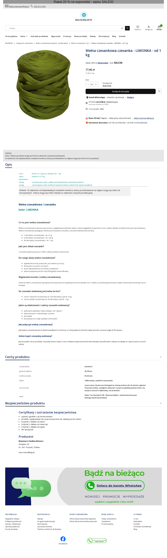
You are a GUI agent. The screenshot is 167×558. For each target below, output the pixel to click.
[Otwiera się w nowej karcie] (97, 540)
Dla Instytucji (42, 524)
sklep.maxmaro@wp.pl (19, 6)
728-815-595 (40, 6)
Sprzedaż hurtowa (44, 526)
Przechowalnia (107, 524)
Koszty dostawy (11, 529)
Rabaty (40, 519)
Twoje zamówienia (109, 519)
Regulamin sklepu (12, 519)
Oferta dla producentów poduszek (83, 521)
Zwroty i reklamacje (13, 524)
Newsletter (138, 521)
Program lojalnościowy (46, 521)
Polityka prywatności (13, 521)
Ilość (87, 80)
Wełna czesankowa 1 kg (79, 43)
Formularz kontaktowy (142, 526)
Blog (135, 529)
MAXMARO (9, 43)
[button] (127, 28)
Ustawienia (106, 521)
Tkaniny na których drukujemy (49, 529)
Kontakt (137, 524)
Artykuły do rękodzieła (24, 43)
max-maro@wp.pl (26, 452)
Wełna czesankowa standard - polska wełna (52, 43)
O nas (136, 519)
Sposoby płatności (12, 526)
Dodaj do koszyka (120, 91)
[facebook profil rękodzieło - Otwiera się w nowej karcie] (63, 540)
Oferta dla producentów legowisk (82, 519)
